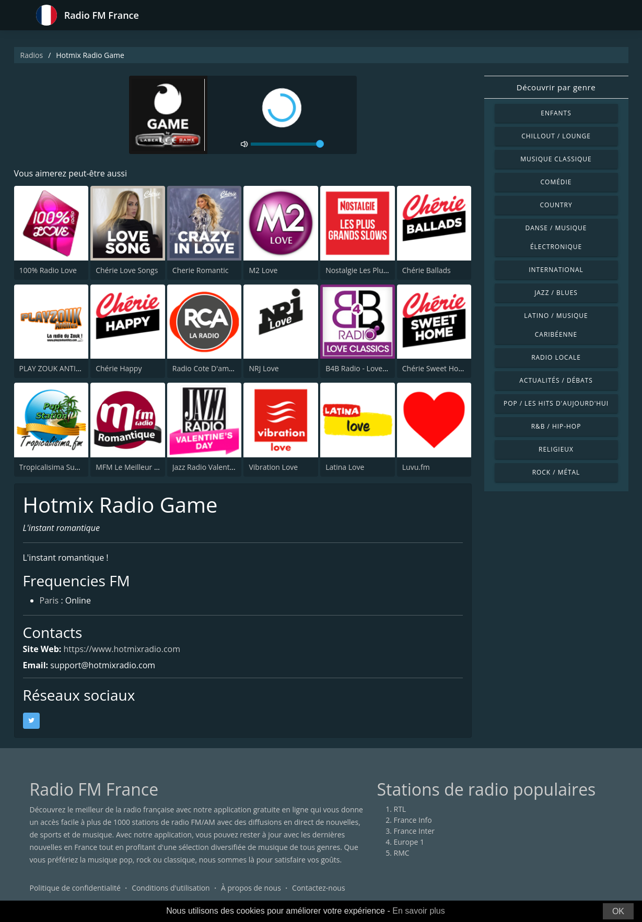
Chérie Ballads (426, 270)
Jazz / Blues (556, 292)
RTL (400, 809)
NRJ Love (263, 368)
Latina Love (344, 467)
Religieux (556, 449)
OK (618, 911)
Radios (31, 55)
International (556, 269)
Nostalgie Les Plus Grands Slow (378, 270)
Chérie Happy (119, 368)
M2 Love (263, 270)
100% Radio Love (48, 270)
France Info (413, 820)
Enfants (556, 113)
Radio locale (556, 357)
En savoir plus (418, 910)
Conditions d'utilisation (171, 888)
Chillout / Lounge (556, 136)
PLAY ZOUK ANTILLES (55, 368)
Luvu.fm (416, 467)
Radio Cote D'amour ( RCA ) (218, 368)
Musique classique (555, 159)
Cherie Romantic (200, 270)
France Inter (414, 831)
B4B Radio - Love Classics (368, 368)
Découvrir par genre (556, 87)
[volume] (287, 144)
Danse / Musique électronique (556, 237)
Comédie (556, 182)
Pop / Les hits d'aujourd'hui (556, 403)
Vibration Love (273, 467)
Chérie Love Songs (127, 270)
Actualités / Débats (555, 380)
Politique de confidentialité (75, 888)
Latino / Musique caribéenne (556, 325)
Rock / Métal (556, 472)
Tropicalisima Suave (53, 467)
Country (556, 204)
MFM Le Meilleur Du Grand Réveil (152, 467)
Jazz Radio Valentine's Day (216, 467)
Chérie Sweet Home (435, 368)
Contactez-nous (318, 888)
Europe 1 (409, 842)
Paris (49, 600)
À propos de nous (251, 888)
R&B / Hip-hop (556, 426)
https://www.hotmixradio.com (122, 649)
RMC (402, 853)
